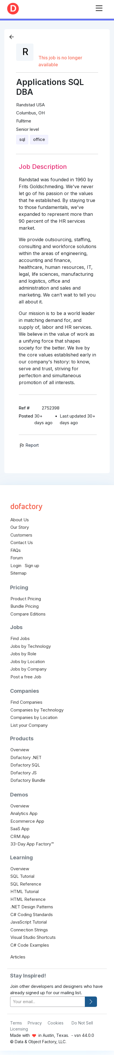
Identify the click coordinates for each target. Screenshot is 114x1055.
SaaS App (19, 828)
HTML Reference (28, 899)
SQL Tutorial (22, 876)
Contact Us (21, 542)
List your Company (29, 725)
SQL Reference (25, 884)
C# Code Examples (29, 945)
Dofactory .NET (26, 757)
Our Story (19, 527)
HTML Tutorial (24, 891)
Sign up (32, 565)
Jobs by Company (28, 669)
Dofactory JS (23, 772)
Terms (16, 1022)
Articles (17, 957)
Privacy (35, 1022)
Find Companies (26, 702)
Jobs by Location (27, 661)
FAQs (15, 550)
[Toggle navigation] (99, 7)
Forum (16, 557)
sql (22, 139)
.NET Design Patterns (31, 906)
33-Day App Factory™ (32, 844)
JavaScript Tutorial (28, 922)
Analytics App (24, 813)
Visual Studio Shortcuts (33, 937)
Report (29, 445)
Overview (19, 749)
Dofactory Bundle (27, 780)
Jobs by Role (23, 653)
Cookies (55, 1022)
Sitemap (18, 573)
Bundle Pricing (24, 606)
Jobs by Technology (30, 646)
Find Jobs (20, 638)
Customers (21, 535)
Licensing (19, 1028)
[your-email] (47, 1002)
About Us (19, 519)
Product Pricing (25, 598)
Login (15, 565)
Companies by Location (33, 717)
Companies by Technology (36, 710)
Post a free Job (25, 677)
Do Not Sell (82, 1022)
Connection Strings (29, 930)
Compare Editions (28, 614)
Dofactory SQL (25, 765)
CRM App (20, 836)
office (39, 139)
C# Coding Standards (31, 914)
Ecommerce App (27, 821)
